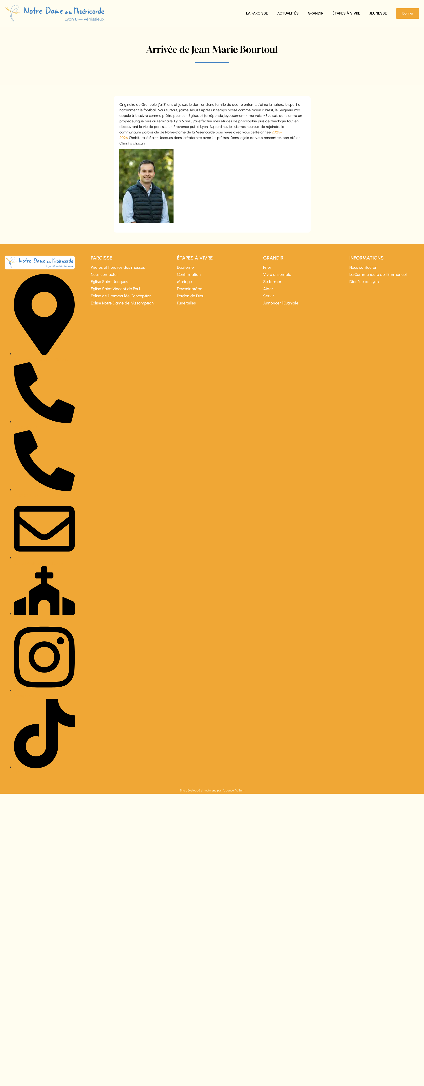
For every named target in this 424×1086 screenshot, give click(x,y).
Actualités (288, 13)
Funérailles (186, 303)
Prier (267, 267)
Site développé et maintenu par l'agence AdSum (212, 790)
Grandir (315, 13)
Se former (272, 281)
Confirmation (189, 274)
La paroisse (257, 13)
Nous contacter (104, 274)
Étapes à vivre (346, 13)
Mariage (184, 281)
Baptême (185, 267)
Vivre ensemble (277, 274)
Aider (268, 288)
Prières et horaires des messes (118, 267)
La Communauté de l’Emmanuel (378, 274)
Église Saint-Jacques (109, 281)
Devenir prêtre (189, 288)
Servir (268, 296)
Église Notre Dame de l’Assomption (122, 303)
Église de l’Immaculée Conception (121, 296)
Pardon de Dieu (190, 296)
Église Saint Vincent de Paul (115, 288)
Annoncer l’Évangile (280, 303)
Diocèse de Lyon (364, 281)
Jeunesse (378, 13)
